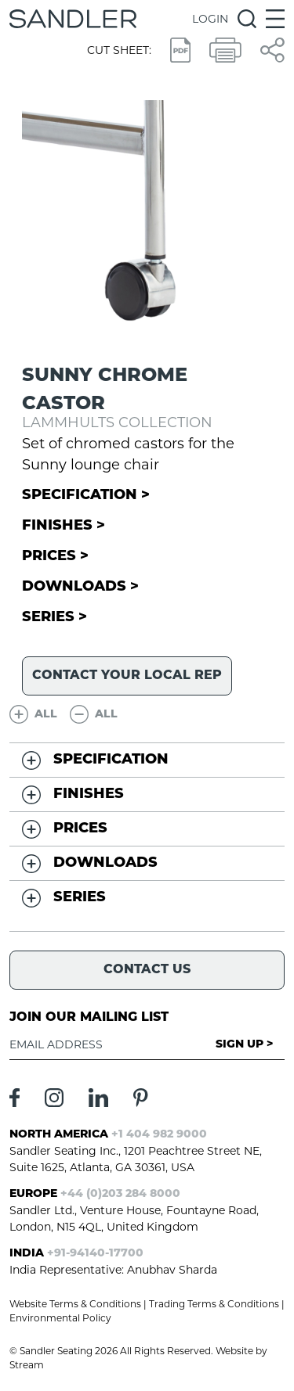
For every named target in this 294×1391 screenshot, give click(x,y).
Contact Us (147, 970)
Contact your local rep (127, 676)
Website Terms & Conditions (75, 1304)
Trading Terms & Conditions (214, 1304)
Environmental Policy (60, 1318)
